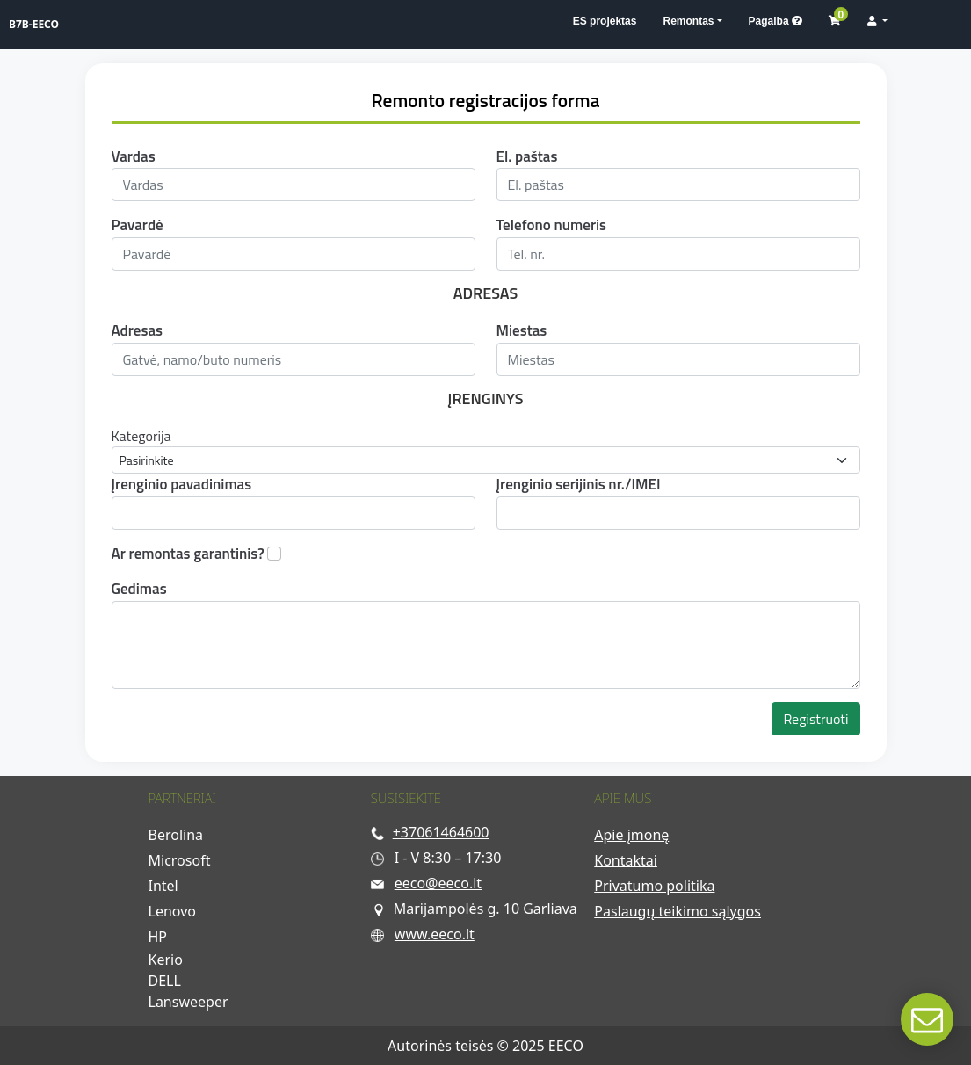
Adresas (137, 331)
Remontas (688, 21)
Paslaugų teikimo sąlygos (677, 911)
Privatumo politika (654, 885)
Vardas (134, 157)
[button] (877, 21)
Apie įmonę (631, 834)
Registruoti (815, 718)
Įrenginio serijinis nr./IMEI (578, 485)
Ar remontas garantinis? (188, 554)
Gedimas (139, 589)
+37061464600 (441, 832)
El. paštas (527, 157)
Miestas (521, 331)
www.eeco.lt (435, 934)
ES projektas (605, 21)
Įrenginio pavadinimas (182, 485)
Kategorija (141, 435)
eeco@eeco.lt (438, 883)
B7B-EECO (34, 24)
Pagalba (775, 21)
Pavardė (137, 225)
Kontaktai (625, 860)
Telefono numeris (551, 225)
